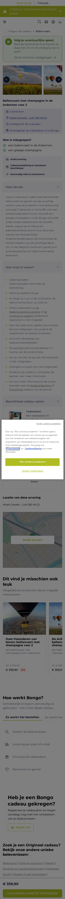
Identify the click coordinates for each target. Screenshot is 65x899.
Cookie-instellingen (32, 471)
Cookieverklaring (33, 449)
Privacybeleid (12, 449)
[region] (32, 449)
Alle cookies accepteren (33, 462)
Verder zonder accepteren (48, 424)
